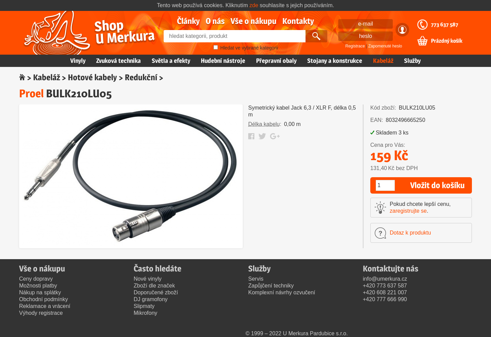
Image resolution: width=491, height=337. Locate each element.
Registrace (355, 46)
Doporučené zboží (156, 292)
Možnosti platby (38, 286)
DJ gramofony (151, 299)
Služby (412, 60)
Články (188, 21)
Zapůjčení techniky (271, 286)
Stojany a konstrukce (334, 60)
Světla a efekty (171, 60)
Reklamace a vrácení (44, 306)
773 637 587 (444, 24)
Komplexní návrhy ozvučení (281, 292)
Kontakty (298, 21)
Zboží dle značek (154, 286)
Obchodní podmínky (43, 299)
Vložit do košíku (437, 185)
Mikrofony (145, 313)
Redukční (141, 77)
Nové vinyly (148, 279)
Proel (31, 93)
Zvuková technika (118, 60)
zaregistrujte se (408, 211)
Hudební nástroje (223, 60)
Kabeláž (383, 60)
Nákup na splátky (40, 292)
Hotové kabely (92, 77)
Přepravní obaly (276, 60)
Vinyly (78, 60)
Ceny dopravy (36, 279)
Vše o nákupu (253, 21)
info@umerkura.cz (385, 279)
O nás (215, 21)
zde (254, 5)
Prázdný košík (446, 41)
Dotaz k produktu (410, 233)
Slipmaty (144, 306)
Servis (255, 279)
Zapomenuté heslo (385, 46)
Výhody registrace (41, 313)
